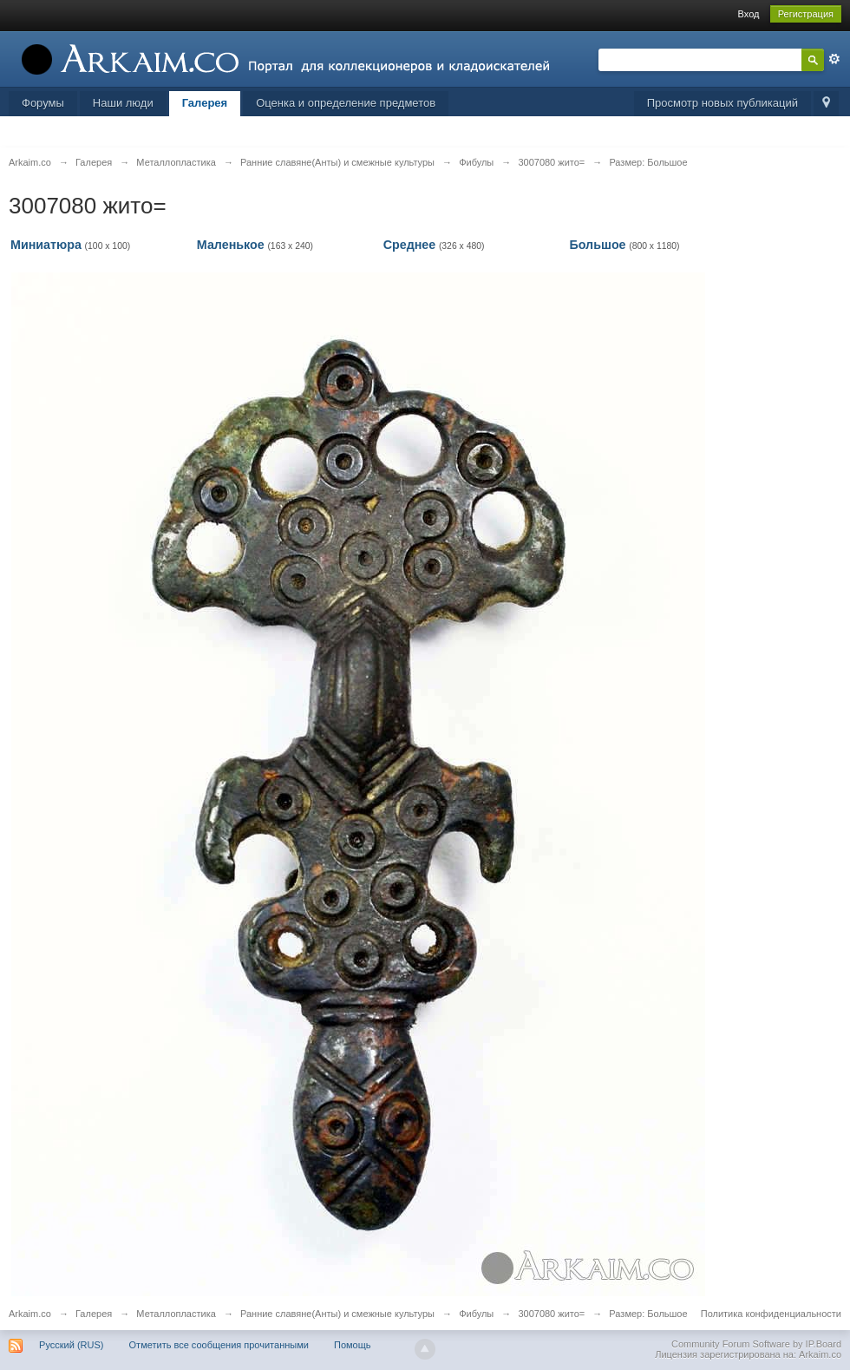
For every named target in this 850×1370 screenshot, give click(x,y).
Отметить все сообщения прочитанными (219, 1345)
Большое (597, 245)
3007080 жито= (551, 1313)
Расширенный (834, 59)
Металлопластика (176, 1313)
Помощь (352, 1345)
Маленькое (231, 245)
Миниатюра (46, 245)
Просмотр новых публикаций (722, 102)
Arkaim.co (30, 1313)
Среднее (409, 245)
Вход (749, 14)
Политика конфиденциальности (771, 1313)
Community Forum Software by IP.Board (756, 1344)
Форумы (43, 102)
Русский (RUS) (71, 1345)
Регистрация (806, 14)
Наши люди (123, 102)
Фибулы (476, 1313)
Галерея (205, 102)
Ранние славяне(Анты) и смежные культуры (337, 1313)
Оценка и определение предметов (345, 102)
